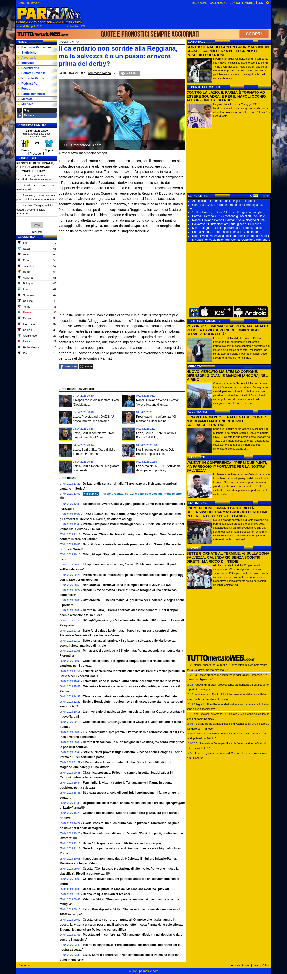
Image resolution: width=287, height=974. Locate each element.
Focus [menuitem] (24, 88)
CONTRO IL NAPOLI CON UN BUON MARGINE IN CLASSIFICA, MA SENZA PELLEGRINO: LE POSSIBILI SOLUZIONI (228, 51)
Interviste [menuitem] (26, 63)
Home (22, 41)
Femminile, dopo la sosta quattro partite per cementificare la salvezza (131, 681)
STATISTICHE (197, 503)
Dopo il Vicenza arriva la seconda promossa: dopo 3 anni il (230, 236)
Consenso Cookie (240, 965)
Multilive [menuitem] (25, 104)
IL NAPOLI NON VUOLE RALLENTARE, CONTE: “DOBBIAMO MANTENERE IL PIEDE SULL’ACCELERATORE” (226, 421)
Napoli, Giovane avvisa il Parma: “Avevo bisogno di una (228, 220)
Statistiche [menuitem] (27, 52)
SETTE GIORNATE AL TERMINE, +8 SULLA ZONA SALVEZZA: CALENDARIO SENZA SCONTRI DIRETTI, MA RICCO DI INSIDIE (228, 557)
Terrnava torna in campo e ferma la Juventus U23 (127, 585)
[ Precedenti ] (37, 153)
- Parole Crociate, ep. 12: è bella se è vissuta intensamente (132, 493)
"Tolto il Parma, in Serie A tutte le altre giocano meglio (227, 212)
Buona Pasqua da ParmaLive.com (106, 894)
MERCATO (195, 366)
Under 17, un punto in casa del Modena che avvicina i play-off (126, 889)
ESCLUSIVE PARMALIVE (205, 321)
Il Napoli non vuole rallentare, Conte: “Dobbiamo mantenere (231, 239)
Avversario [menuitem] (27, 57)
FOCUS (193, 548)
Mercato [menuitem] (25, 99)
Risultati (37, 231)
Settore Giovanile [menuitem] (32, 73)
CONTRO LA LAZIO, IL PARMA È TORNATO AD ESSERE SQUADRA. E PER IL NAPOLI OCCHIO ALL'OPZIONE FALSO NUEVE (226, 96)
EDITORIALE (196, 41)
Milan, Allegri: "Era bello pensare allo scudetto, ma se (227, 228)
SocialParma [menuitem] (28, 68)
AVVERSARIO (197, 412)
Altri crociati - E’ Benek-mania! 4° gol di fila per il (223, 201)
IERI (266, 196)
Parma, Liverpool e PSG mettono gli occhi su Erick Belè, (229, 216)
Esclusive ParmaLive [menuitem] (34, 47)
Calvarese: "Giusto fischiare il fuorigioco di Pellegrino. (227, 224)
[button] (37, 225)
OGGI (254, 196)
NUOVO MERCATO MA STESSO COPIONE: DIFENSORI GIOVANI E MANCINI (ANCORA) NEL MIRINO (227, 375)
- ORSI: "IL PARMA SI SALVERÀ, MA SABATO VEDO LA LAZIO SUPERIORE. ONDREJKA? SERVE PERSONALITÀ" (227, 330)
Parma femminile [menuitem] (31, 94)
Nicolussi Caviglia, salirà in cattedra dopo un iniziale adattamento (35, 209)
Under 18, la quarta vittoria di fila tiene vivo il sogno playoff (124, 843)
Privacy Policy (261, 965)
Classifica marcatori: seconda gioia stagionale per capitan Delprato (130, 696)
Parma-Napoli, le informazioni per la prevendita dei (225, 232)
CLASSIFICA (26, 237)
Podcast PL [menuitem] (27, 83)
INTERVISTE (196, 457)
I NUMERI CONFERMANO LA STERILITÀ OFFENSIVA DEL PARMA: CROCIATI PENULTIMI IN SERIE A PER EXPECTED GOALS (227, 512)
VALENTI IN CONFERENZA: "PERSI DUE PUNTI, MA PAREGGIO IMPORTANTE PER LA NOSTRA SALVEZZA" (227, 466)
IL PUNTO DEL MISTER (204, 87)
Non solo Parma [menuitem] (31, 78)
